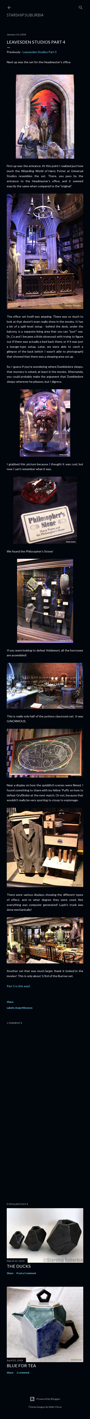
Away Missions (23, 1007)
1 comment (23, 1372)
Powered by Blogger (45, 1399)
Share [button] (10, 1001)
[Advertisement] (45, 1162)
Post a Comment (26, 1273)
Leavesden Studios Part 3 (39, 52)
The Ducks (19, 1266)
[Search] (80, 7)
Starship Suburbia (25, 15)
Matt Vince (55, 1406)
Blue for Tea (21, 1365)
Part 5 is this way (18, 986)
